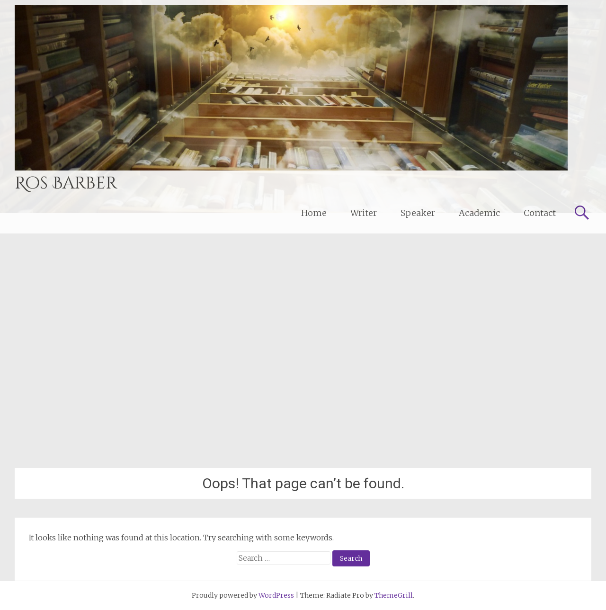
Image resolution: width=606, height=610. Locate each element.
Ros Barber (66, 183)
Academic (479, 212)
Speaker (418, 212)
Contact (540, 212)
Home (314, 212)
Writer (363, 212)
